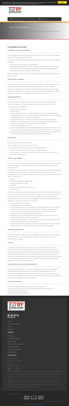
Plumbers (11, 336)
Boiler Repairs (12, 341)
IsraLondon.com (39, 404)
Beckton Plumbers (16, 19)
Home (10, 321)
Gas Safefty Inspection (15, 349)
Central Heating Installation (16, 344)
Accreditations (12, 352)
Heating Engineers (13, 347)
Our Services (31, 19)
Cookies (10, 329)
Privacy (10, 326)
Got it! (62, 2)
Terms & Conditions (14, 324)
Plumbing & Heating (14, 338)
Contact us (43, 19)
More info (42, 3)
